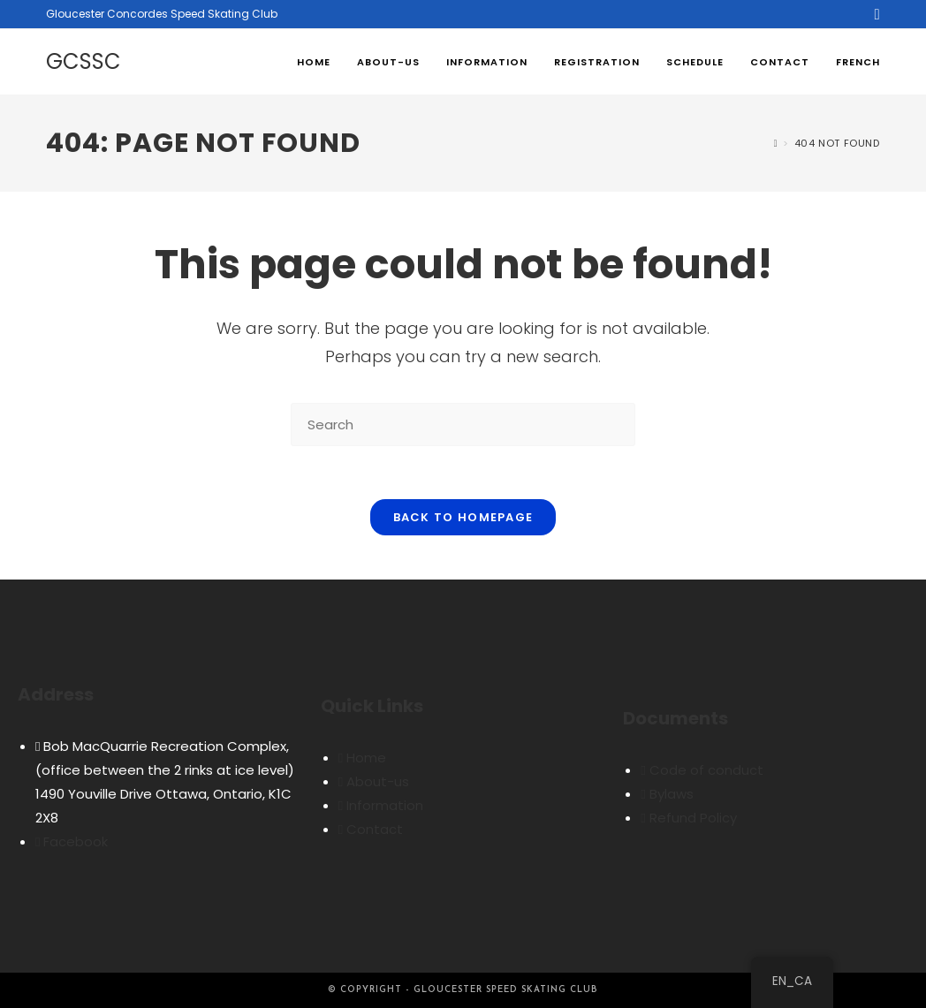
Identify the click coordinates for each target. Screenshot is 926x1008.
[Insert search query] (463, 424)
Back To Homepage (463, 517)
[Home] (776, 143)
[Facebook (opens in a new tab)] (874, 14)
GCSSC (83, 61)
